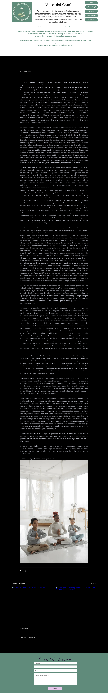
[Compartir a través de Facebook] (20, 571)
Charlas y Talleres (91, 15)
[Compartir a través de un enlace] (30, 571)
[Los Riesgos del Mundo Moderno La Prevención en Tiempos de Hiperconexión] (76, 598)
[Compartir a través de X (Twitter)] (25, 571)
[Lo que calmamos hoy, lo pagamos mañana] (32, 598)
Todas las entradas (18, 59)
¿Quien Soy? (91, 7)
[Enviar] (55, 688)
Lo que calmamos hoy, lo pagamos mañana (30, 613)
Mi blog (91, 11)
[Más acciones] (87, 72)
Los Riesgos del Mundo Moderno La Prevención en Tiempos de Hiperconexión (74, 614)
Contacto (91, 20)
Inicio (91, 3)
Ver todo (93, 583)
